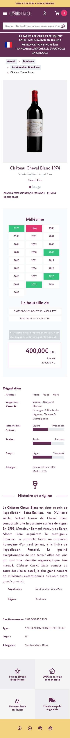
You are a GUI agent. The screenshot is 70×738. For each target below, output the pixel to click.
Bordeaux (28, 61)
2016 (16, 276)
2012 (51, 260)
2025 (16, 292)
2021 (16, 284)
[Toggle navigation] (5, 13)
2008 (34, 252)
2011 (34, 260)
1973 (16, 228)
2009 (51, 252)
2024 (51, 284)
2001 (34, 236)
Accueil (11, 61)
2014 (34, 268)
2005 (34, 244)
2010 (16, 260)
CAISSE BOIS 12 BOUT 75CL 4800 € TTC (33, 311)
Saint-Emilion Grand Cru (26, 67)
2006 (51, 244)
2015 (51, 268)
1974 (34, 228)
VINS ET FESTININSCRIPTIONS (35, 3)
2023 (34, 284)
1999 (16, 236)
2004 (16, 244)
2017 (34, 276)
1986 (51, 228)
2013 (16, 268)
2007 (16, 252)
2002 (51, 236)
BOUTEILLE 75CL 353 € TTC (33, 318)
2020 (51, 276)
